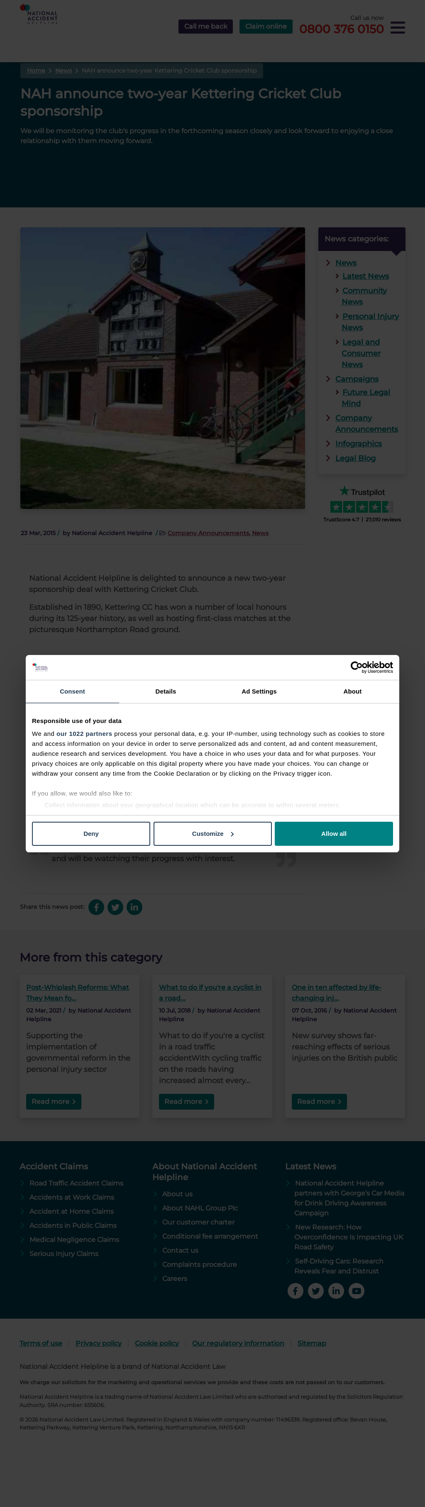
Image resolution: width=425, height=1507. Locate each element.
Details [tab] (166, 691)
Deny (91, 833)
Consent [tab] (72, 691)
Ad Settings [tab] (259, 691)
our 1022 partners (84, 733)
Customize (213, 833)
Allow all (334, 833)
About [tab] (353, 691)
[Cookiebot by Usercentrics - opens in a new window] (356, 667)
